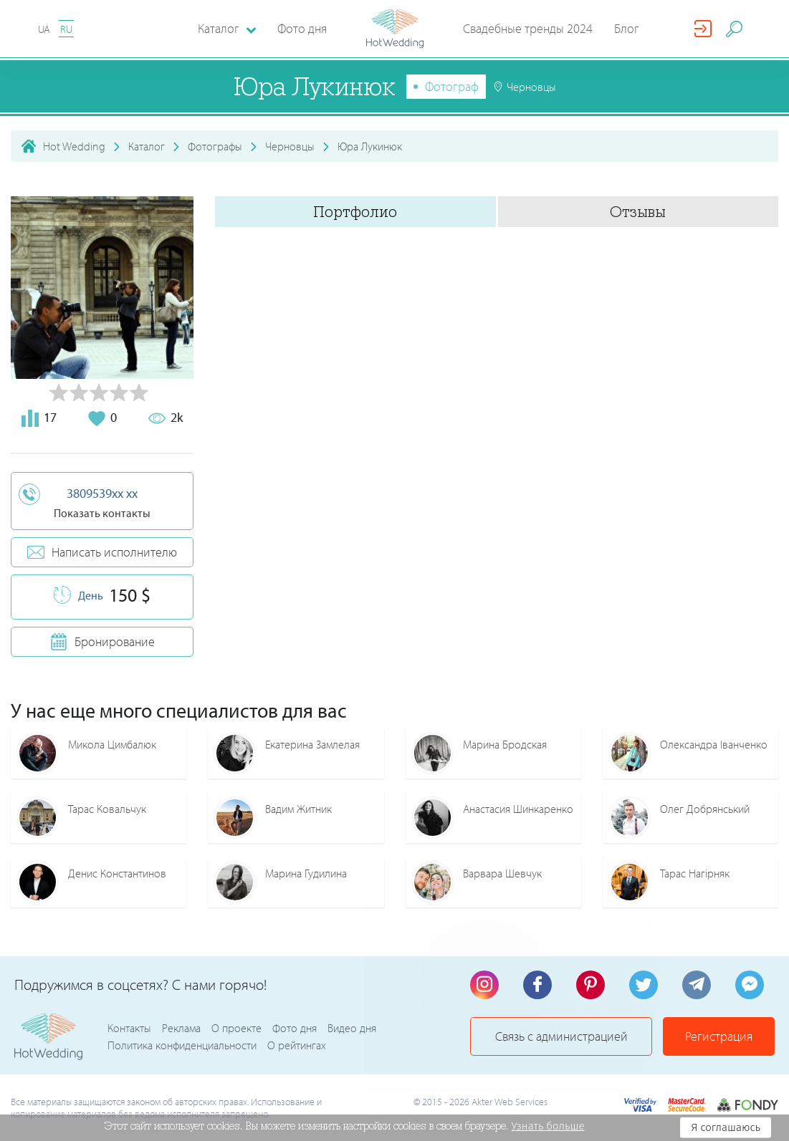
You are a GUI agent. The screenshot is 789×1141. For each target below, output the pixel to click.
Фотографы (215, 146)
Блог (626, 28)
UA (44, 29)
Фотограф (452, 86)
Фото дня (302, 28)
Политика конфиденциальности (182, 1045)
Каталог (146, 146)
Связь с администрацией (561, 1036)
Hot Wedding (74, 146)
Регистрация (718, 1036)
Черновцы (290, 146)
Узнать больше (547, 1126)
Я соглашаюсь (725, 1127)
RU (66, 29)
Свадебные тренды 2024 (528, 28)
